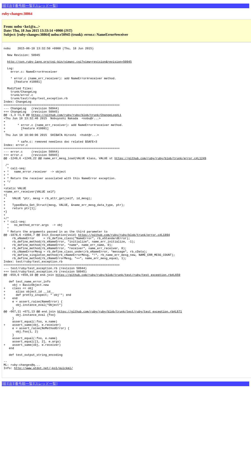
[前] (5, 6)
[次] (11, 6)
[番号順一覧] (24, 6)
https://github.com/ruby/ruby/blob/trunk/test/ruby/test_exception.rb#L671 (119, 365)
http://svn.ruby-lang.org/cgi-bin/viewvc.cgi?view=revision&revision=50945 (69, 65)
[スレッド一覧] (45, 6)
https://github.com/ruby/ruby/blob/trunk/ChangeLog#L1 (76, 129)
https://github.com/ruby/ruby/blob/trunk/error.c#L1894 (124, 273)
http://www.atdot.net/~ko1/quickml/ (43, 433)
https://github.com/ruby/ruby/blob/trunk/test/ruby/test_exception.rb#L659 (117, 321)
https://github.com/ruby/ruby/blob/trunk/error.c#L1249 (160, 181)
